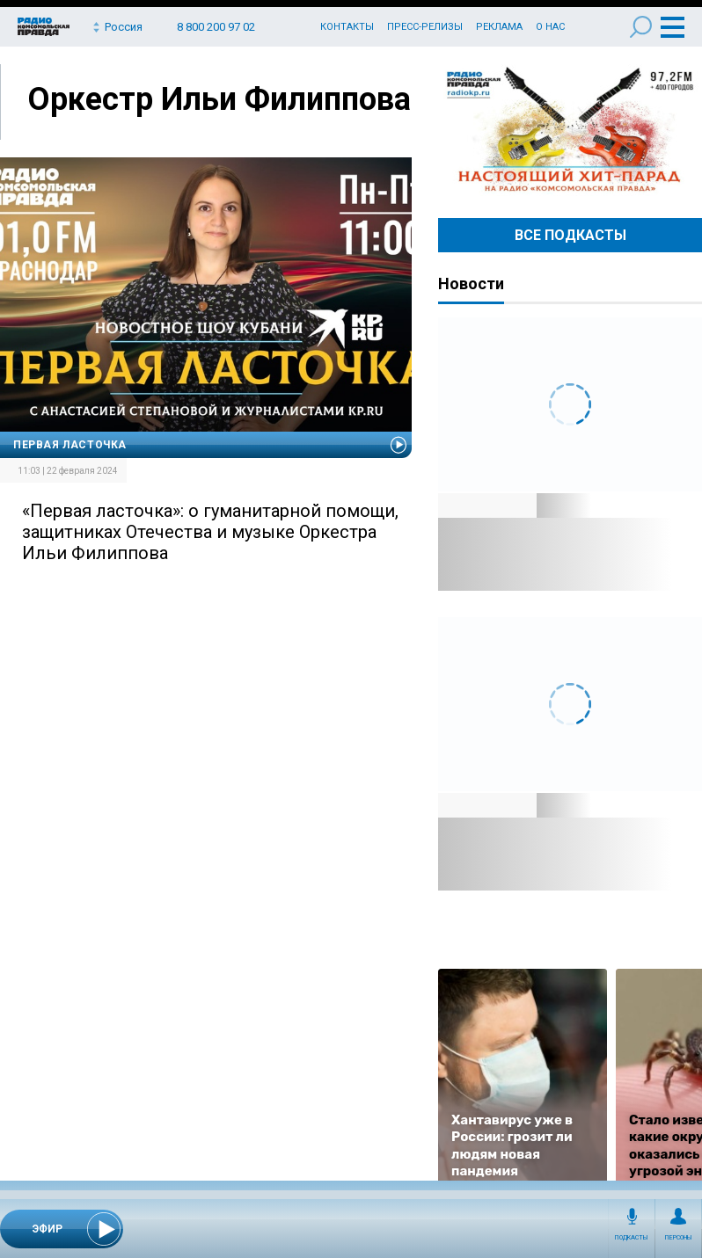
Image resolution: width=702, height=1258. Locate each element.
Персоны (678, 1237)
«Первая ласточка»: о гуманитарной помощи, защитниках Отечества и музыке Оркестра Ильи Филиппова (210, 532)
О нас (550, 27)
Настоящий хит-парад (570, 130)
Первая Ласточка (70, 445)
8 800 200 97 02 (216, 26)
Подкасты (631, 1237)
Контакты (347, 27)
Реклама (499, 27)
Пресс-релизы (425, 27)
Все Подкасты (570, 235)
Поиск (641, 27)
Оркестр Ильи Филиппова (219, 99)
